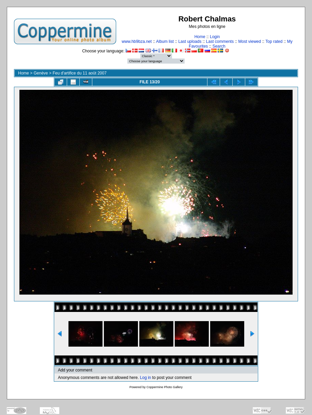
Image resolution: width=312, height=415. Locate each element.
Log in (145, 377)
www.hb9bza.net (137, 41)
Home (199, 36)
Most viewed (249, 41)
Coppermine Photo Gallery (164, 387)
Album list (165, 41)
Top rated (273, 41)
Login (215, 36)
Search (219, 46)
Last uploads (189, 41)
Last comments (220, 41)
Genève (41, 73)
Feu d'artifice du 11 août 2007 (79, 73)
